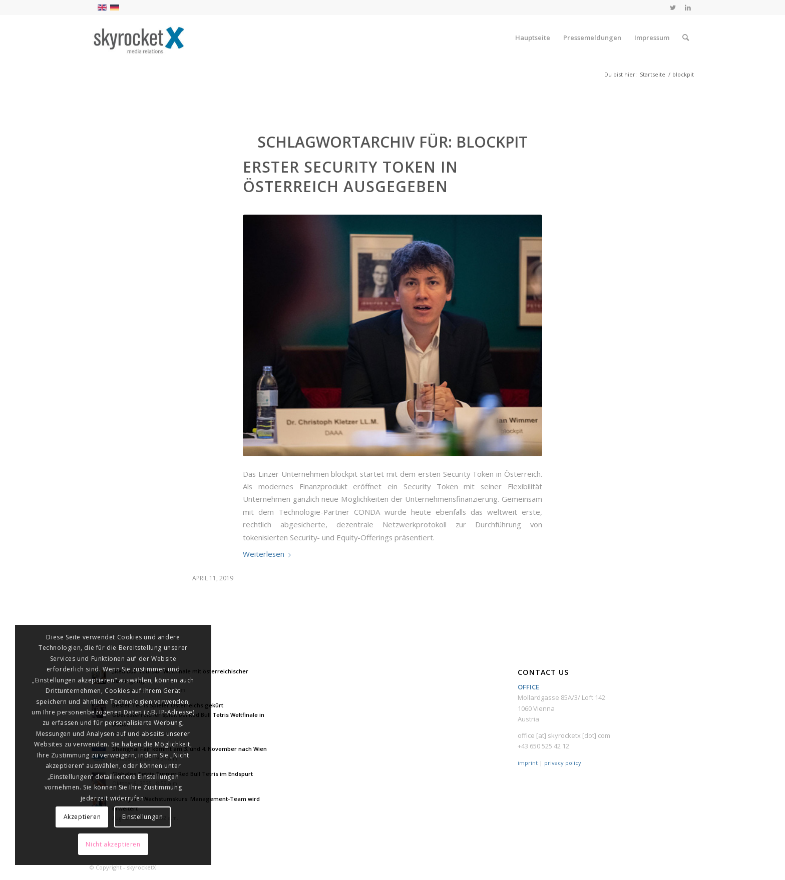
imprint (528, 762)
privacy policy (562, 762)
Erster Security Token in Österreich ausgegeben (350, 177)
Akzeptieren (82, 816)
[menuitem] (533, 37)
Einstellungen (142, 816)
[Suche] (685, 37)
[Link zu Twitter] (672, 7)
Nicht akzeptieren (113, 844)
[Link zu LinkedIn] (687, 7)
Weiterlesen (269, 554)
